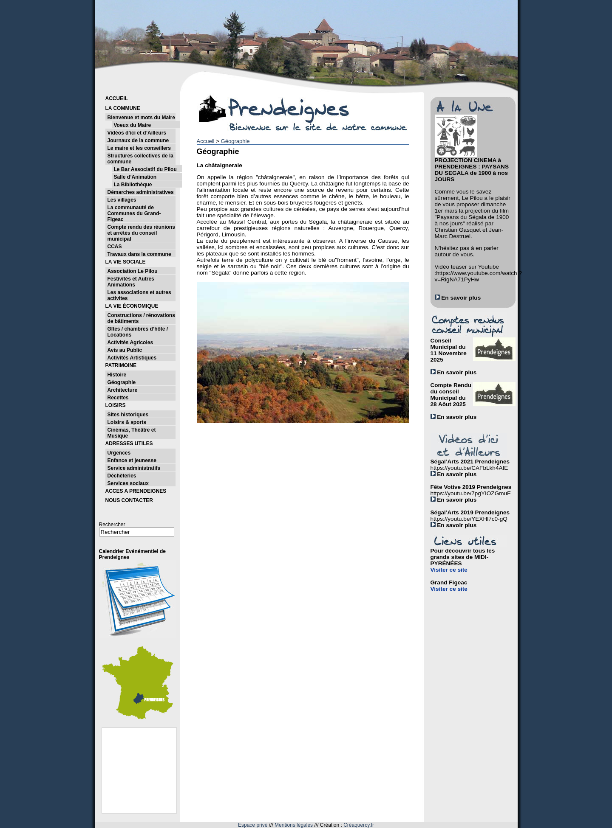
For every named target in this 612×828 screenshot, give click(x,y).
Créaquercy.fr (358, 825)
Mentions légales (294, 825)
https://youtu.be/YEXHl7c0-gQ (469, 519)
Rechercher (112, 525)
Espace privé (252, 825)
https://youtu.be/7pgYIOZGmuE (471, 493)
